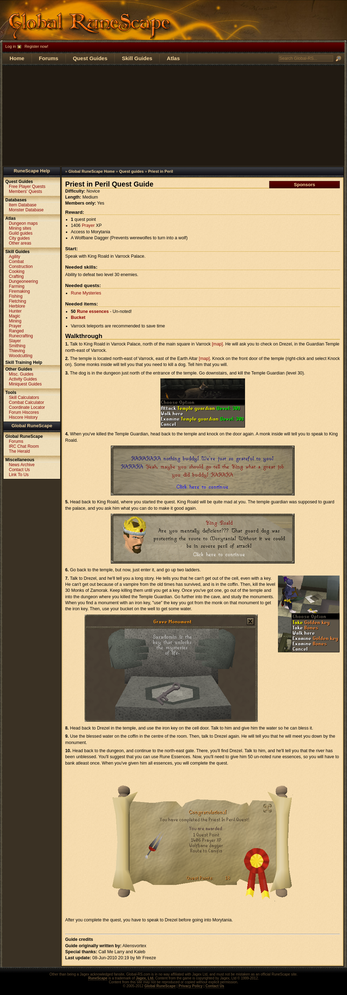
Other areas (20, 243)
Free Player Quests (27, 186)
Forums (48, 58)
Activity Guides (23, 379)
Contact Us (19, 469)
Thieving (17, 350)
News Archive (22, 464)
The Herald (19, 451)
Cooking (16, 271)
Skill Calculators (24, 397)
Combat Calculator (26, 402)
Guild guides (21, 233)
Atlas (173, 58)
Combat (16, 261)
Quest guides (131, 171)
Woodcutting (21, 355)
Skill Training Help (23, 362)
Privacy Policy (190, 986)
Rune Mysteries (86, 293)
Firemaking (19, 291)
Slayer (15, 340)
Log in (10, 46)
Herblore (17, 306)
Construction (21, 266)
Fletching (17, 301)
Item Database (22, 204)
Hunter (15, 311)
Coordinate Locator (27, 407)
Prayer (88, 225)
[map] (217, 344)
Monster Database (26, 209)
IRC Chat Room (24, 446)
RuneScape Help (32, 170)
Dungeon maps (23, 223)
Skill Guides (137, 58)
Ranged (16, 330)
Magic (14, 316)
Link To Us (19, 474)
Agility (14, 256)
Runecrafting (21, 335)
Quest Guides (90, 58)
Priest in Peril (160, 171)
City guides (19, 238)
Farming (16, 286)
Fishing (16, 296)
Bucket (78, 317)
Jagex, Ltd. (145, 978)
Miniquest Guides (25, 384)
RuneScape (97, 978)
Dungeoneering (23, 281)
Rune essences (93, 311)
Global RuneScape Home (91, 171)
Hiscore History (23, 417)
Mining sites (20, 228)
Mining (15, 321)
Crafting (16, 276)
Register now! (36, 46)
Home (17, 58)
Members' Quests (25, 191)
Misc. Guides (21, 374)
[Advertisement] (173, 115)
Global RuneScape (32, 425)
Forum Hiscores (24, 412)
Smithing (17, 345)
